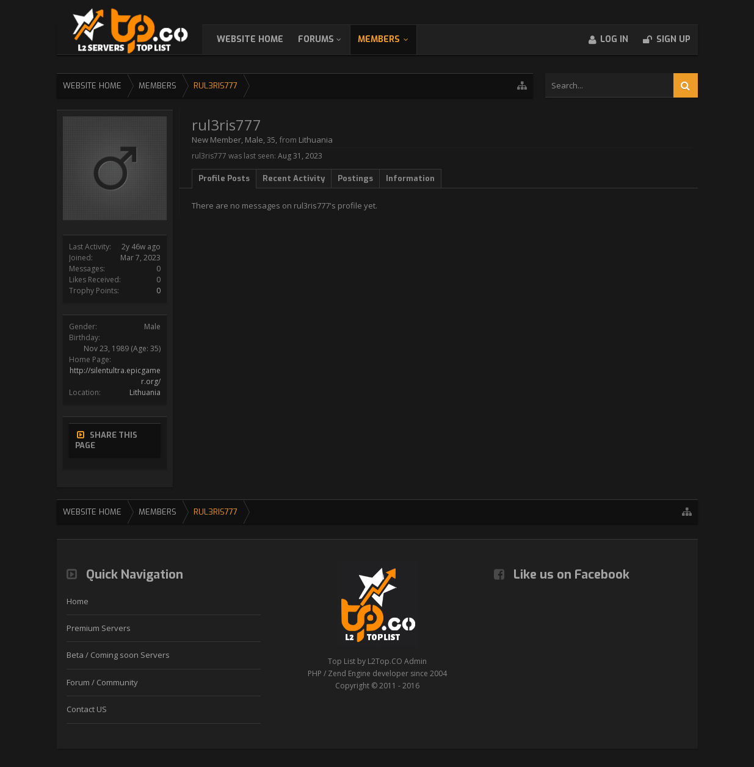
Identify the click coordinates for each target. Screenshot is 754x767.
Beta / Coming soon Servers (118, 654)
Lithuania (145, 392)
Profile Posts (224, 178)
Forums (328, 39)
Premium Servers (99, 628)
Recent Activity (294, 178)
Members (391, 39)
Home (78, 601)
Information (410, 178)
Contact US (87, 709)
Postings (355, 178)
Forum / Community (102, 682)
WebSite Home (262, 39)
